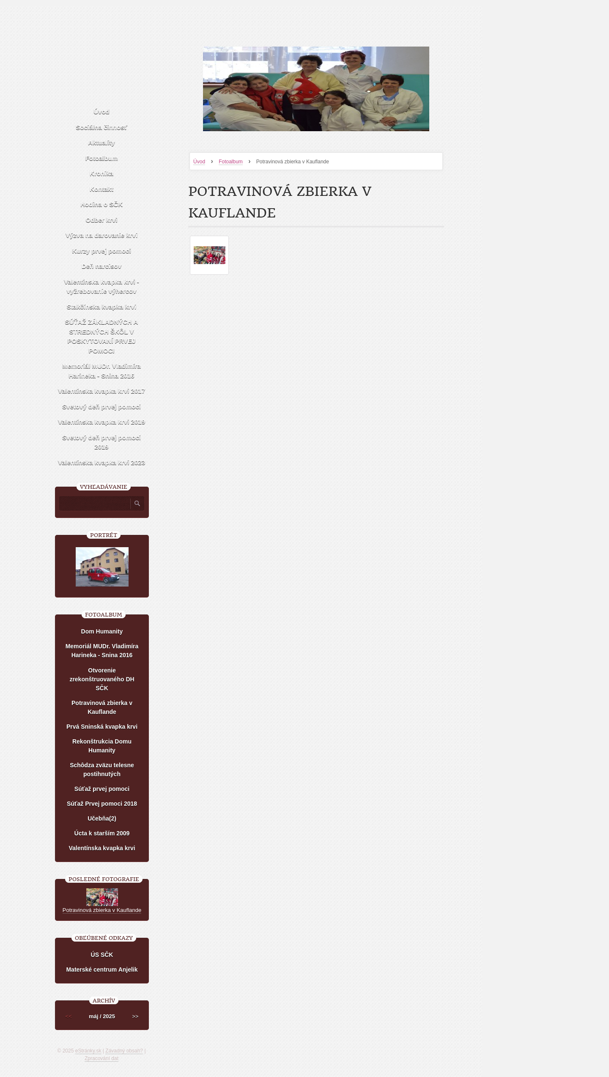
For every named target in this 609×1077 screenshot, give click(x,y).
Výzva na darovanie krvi (101, 235)
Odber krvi (101, 219)
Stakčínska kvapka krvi (101, 306)
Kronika (101, 173)
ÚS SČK (102, 954)
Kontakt (101, 189)
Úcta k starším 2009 (102, 833)
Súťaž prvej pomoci (101, 788)
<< (69, 1016)
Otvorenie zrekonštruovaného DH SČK (101, 679)
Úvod (199, 162)
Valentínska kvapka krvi (102, 848)
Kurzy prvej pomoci (101, 250)
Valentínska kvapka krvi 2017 (101, 390)
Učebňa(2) (102, 818)
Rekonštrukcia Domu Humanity (102, 746)
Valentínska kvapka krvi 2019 (101, 421)
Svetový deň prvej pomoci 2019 (101, 442)
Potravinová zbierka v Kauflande (101, 707)
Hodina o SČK (101, 204)
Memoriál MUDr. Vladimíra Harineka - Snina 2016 (101, 370)
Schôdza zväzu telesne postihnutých (102, 769)
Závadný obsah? (124, 1051)
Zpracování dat (101, 1058)
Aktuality (101, 142)
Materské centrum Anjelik (101, 969)
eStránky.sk (88, 1051)
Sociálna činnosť (101, 127)
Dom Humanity (102, 631)
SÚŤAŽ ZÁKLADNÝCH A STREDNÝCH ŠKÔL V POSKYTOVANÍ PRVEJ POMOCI (101, 336)
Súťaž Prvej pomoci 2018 (102, 803)
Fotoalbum (231, 162)
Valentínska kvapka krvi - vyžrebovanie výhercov (101, 286)
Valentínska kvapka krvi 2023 (101, 462)
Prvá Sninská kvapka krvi (101, 726)
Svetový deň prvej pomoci (101, 406)
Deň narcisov (101, 266)
